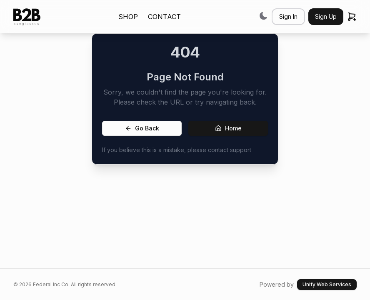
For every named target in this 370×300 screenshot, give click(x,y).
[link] (26, 16)
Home (228, 128)
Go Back (142, 128)
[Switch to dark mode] (263, 15)
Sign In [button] (288, 16)
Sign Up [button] (326, 16)
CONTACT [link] (164, 16)
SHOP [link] (128, 16)
